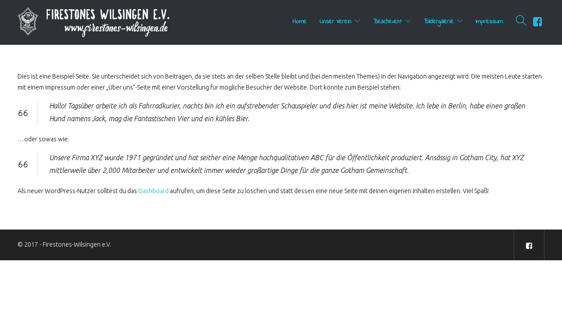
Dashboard (153, 190)
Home (299, 21)
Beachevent (387, 21)
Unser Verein (335, 21)
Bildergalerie (439, 21)
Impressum (489, 21)
